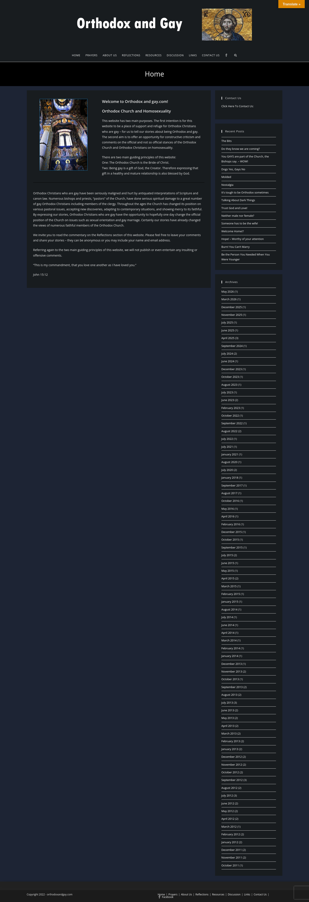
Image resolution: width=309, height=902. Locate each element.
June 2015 (227, 563)
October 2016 (230, 501)
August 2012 (229, 788)
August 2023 (229, 385)
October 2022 (230, 415)
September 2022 (232, 423)
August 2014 (229, 609)
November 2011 (231, 857)
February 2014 (230, 648)
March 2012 (229, 826)
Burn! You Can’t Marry (235, 247)
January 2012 (229, 842)
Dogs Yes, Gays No (233, 169)
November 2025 (231, 315)
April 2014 (227, 633)
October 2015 (230, 539)
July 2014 (227, 617)
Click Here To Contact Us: (237, 106)
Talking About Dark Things (238, 200)
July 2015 (227, 555)
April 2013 (227, 726)
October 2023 (230, 377)
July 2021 (227, 447)
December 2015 (231, 532)
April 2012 (227, 819)
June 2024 (227, 361)
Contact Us (260, 894)
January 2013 (229, 749)
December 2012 (231, 757)
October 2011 (230, 865)
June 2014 (227, 625)
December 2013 (231, 664)
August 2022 (229, 431)
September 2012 (232, 780)
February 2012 (230, 834)
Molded (226, 177)
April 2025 (227, 338)
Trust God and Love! (234, 208)
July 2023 (227, 392)
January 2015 (229, 601)
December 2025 (231, 307)
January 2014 (229, 656)
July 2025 (227, 322)
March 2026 (229, 299)
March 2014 (229, 640)
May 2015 (227, 571)
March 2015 (229, 586)
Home (161, 894)
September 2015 (232, 547)
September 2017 (232, 485)
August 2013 (229, 695)
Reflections (201, 894)
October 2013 (230, 679)
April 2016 (227, 516)
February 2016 (230, 524)
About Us (186, 894)
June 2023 (227, 400)
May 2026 (227, 291)
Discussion (234, 894)
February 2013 (230, 741)
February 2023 (230, 408)
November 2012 (231, 764)
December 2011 (231, 850)
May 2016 (227, 509)
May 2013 (227, 718)
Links (247, 894)
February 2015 (230, 594)
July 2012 (227, 795)
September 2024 (232, 346)
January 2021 (229, 454)
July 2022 (227, 439)
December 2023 (231, 369)
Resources (218, 894)
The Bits (226, 141)
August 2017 (229, 493)
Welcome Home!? (232, 231)
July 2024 (227, 353)
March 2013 (229, 733)
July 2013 (227, 702)
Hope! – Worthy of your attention (242, 239)
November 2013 (231, 671)
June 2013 (227, 710)
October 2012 (230, 772)
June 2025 (227, 330)
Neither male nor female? (237, 216)
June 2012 (227, 803)
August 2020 (229, 462)
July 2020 (227, 470)
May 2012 (227, 811)
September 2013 (232, 687)
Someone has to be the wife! (239, 223)
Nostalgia (227, 185)
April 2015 (227, 578)
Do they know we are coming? (240, 149)
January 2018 (229, 477)
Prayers (172, 894)
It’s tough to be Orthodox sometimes (245, 192)
